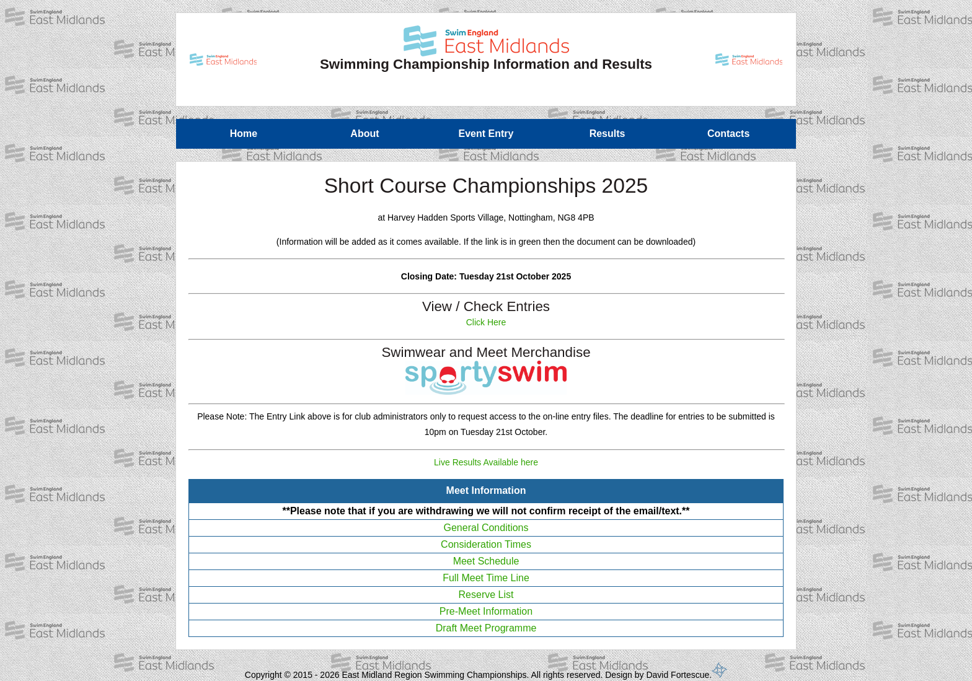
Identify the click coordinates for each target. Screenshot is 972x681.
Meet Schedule (486, 561)
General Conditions (486, 527)
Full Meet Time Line (486, 578)
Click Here (486, 322)
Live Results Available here (486, 462)
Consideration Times (486, 544)
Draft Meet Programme (486, 628)
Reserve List (486, 594)
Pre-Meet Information (486, 611)
